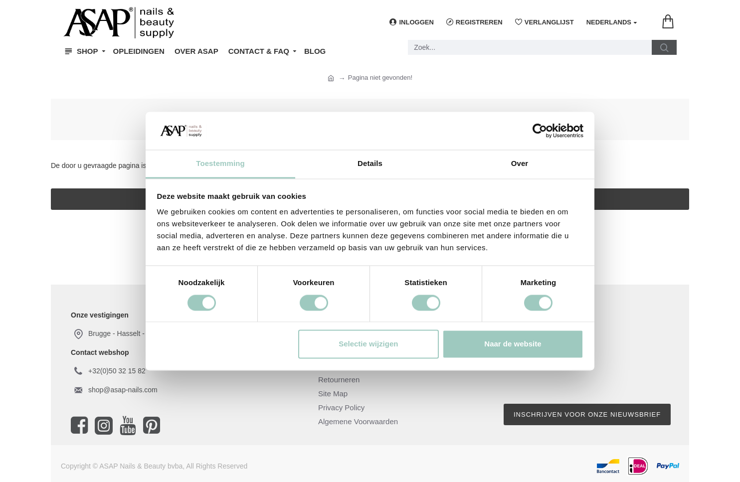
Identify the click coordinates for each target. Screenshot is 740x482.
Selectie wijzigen (368, 344)
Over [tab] (520, 164)
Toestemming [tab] (220, 164)
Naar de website (512, 344)
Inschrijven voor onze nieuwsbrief (587, 414)
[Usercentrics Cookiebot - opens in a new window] (539, 130)
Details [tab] (370, 164)
